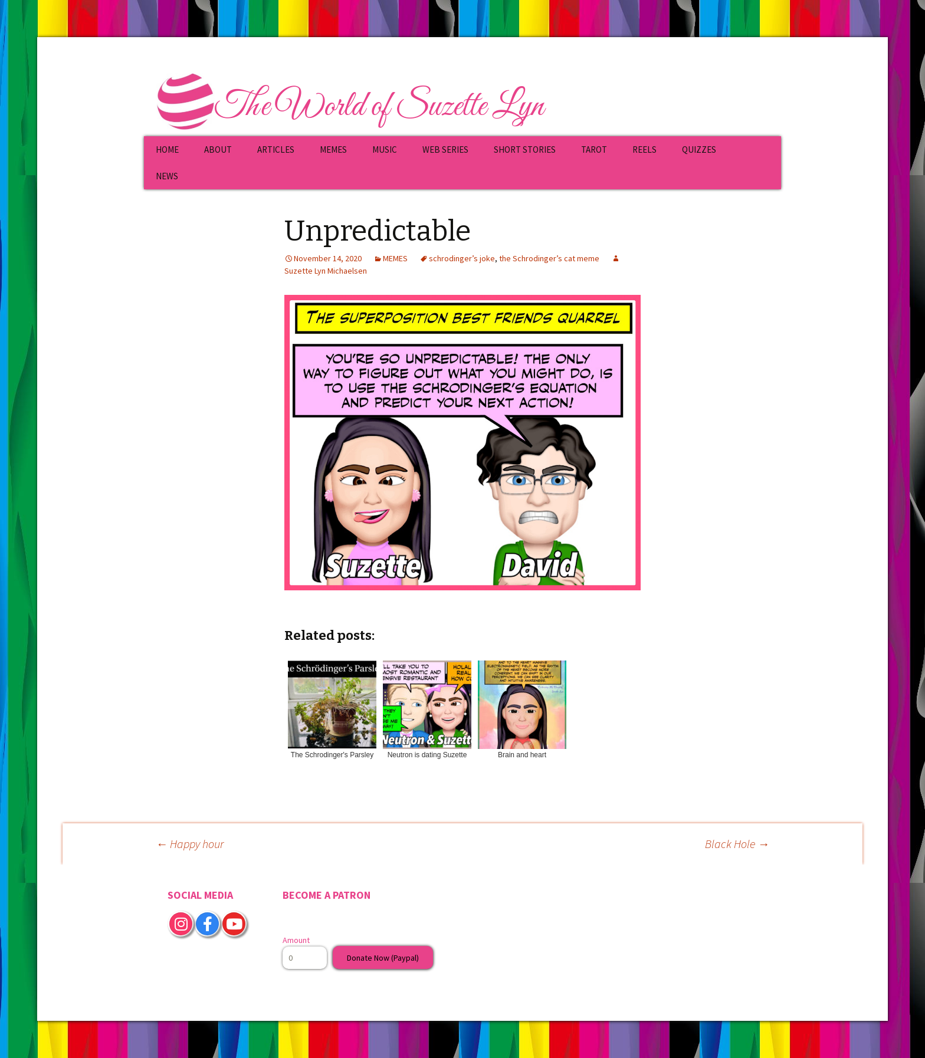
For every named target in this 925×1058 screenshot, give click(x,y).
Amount (296, 940)
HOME (167, 149)
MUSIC (384, 149)
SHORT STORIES (525, 149)
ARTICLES (275, 149)
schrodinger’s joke (462, 258)
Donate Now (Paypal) (383, 957)
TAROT (594, 149)
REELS (644, 149)
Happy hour (190, 843)
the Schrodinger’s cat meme (549, 258)
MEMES (333, 149)
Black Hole (737, 843)
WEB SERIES (445, 149)
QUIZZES (699, 149)
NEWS (167, 176)
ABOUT (218, 149)
